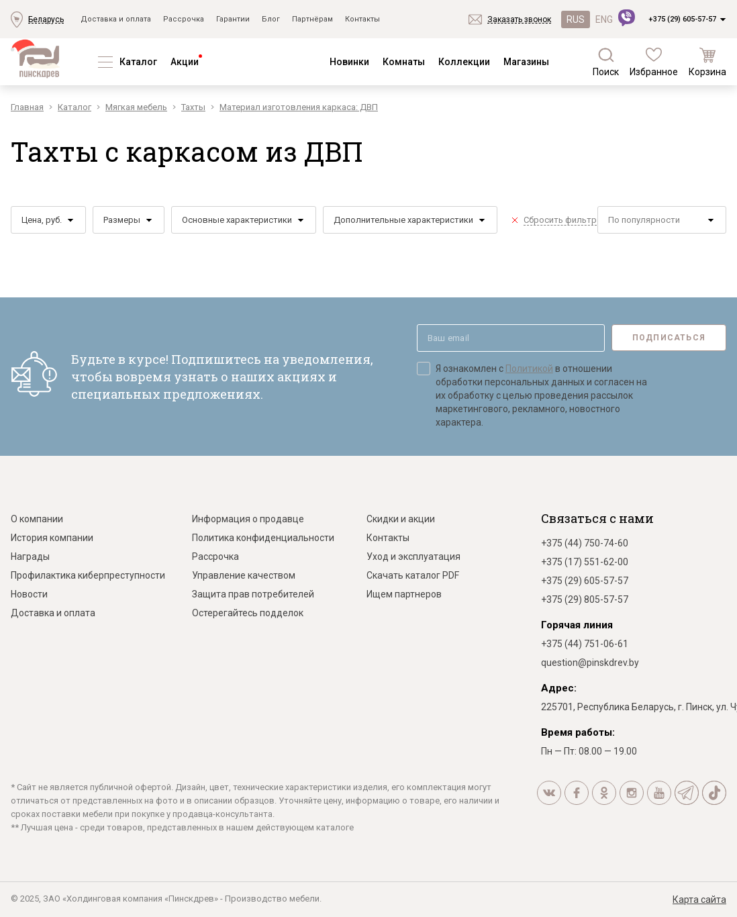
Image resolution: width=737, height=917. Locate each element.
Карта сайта (699, 899)
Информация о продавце (248, 519)
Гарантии (233, 19)
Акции (184, 61)
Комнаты (404, 61)
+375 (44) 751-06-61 (584, 643)
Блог (271, 19)
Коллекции (464, 61)
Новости (29, 594)
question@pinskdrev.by (590, 662)
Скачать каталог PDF (412, 575)
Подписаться (668, 337)
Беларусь (46, 19)
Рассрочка (183, 19)
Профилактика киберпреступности (88, 575)
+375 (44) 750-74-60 (584, 543)
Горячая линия (577, 625)
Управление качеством (243, 575)
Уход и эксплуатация (413, 556)
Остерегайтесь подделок (247, 613)
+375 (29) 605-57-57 (682, 19)
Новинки (349, 61)
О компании (37, 519)
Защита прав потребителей (253, 594)
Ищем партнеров (404, 594)
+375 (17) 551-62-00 (584, 562)
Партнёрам (312, 19)
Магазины (526, 61)
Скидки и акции (400, 519)
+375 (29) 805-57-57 (584, 599)
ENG (604, 19)
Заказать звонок (519, 19)
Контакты (362, 19)
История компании (52, 537)
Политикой (529, 368)
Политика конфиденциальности (263, 537)
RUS (576, 19)
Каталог (138, 61)
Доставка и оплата (116, 19)
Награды (30, 556)
